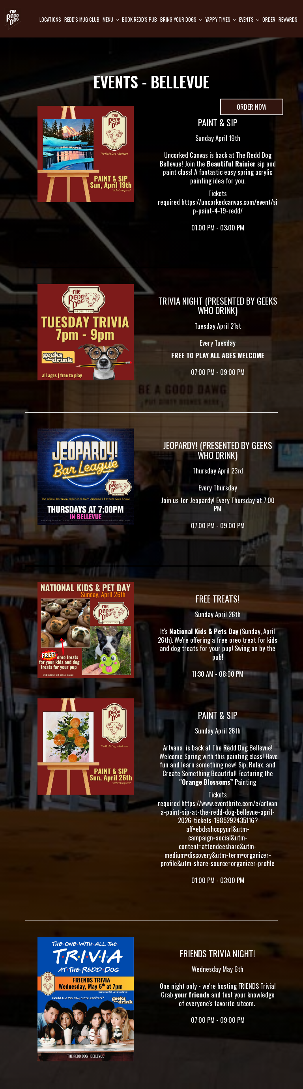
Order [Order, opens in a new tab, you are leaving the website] (268, 19)
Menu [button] (111, 19)
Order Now (243, 108)
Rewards (288, 19)
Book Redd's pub (139, 19)
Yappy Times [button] (220, 19)
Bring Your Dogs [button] (181, 19)
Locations (50, 19)
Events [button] (249, 19)
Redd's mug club (81, 19)
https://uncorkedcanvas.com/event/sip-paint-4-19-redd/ (229, 206)
